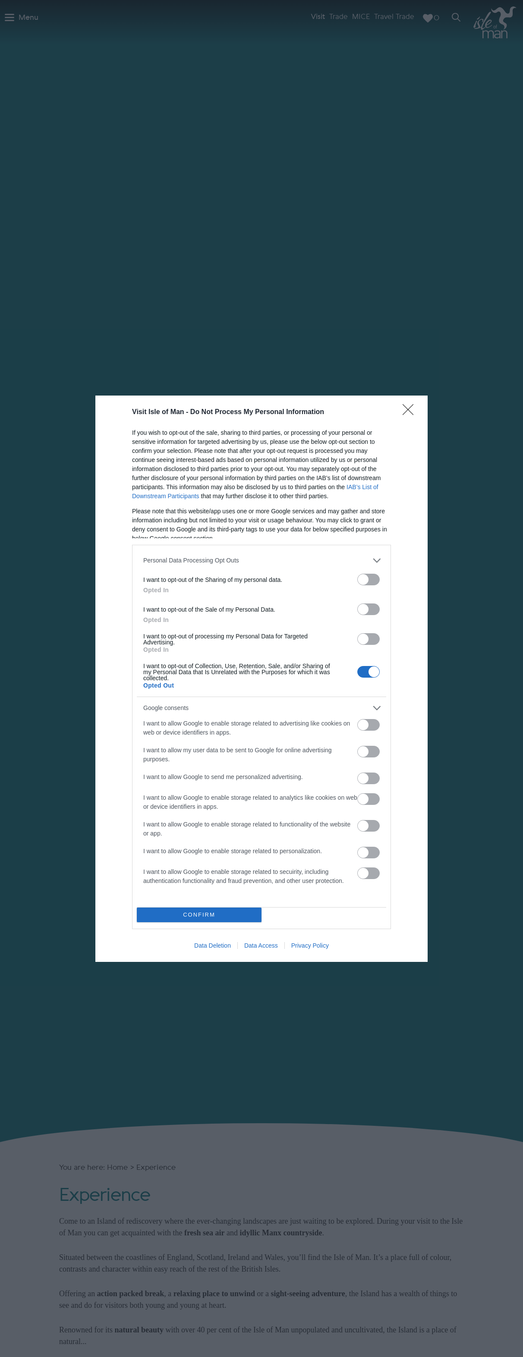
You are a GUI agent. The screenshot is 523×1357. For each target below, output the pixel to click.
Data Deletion (212, 945)
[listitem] (261, 560)
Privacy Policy (310, 945)
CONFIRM (199, 914)
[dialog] (261, 679)
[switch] (368, 579)
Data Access (261, 945)
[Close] (411, 412)
